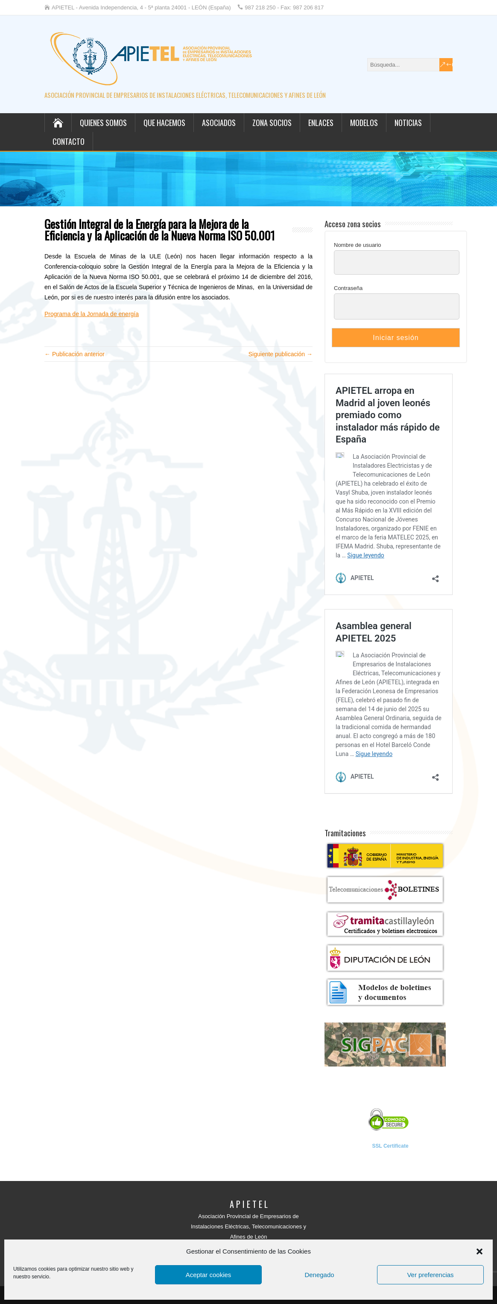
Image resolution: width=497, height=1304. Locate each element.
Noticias (408, 122)
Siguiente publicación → (280, 354)
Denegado (319, 1274)
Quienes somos (103, 122)
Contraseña (348, 288)
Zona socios (272, 122)
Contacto (69, 141)
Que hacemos (164, 122)
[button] (479, 1251)
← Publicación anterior (74, 354)
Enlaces (320, 122)
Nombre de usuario (357, 245)
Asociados (219, 122)
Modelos (364, 122)
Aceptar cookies (208, 1274)
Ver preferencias (430, 1274)
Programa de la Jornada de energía (91, 314)
